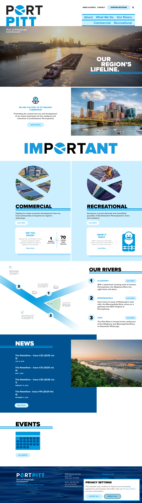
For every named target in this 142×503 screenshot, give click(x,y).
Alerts (105, 478)
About (88, 17)
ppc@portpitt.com (75, 486)
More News (21, 405)
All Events (22, 455)
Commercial (102, 23)
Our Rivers (124, 17)
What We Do (105, 17)
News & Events (89, 7)
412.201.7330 (74, 482)
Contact (101, 7)
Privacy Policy (129, 489)
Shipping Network (119, 7)
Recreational (123, 23)
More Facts (30, 248)
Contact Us (108, 474)
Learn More (21, 223)
